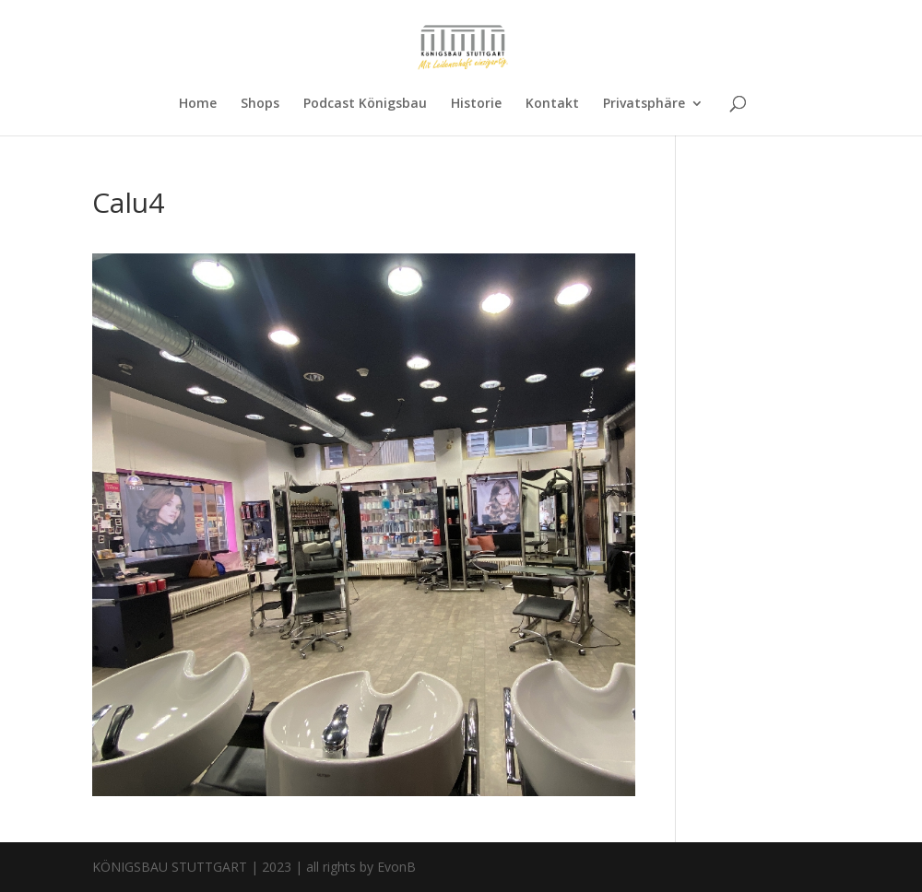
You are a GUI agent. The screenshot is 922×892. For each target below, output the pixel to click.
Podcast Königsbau (365, 104)
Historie (476, 104)
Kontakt (552, 104)
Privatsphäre (644, 104)
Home (198, 104)
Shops (260, 104)
